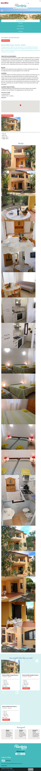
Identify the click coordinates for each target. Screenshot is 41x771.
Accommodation (20, 20)
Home (2, 37)
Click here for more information (7, 770)
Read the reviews (4, 765)
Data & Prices (20, 28)
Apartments (6, 37)
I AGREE (31, 769)
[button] (20, 105)
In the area (20, 26)
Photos (20, 23)
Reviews (20, 31)
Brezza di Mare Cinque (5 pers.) (14, 37)
